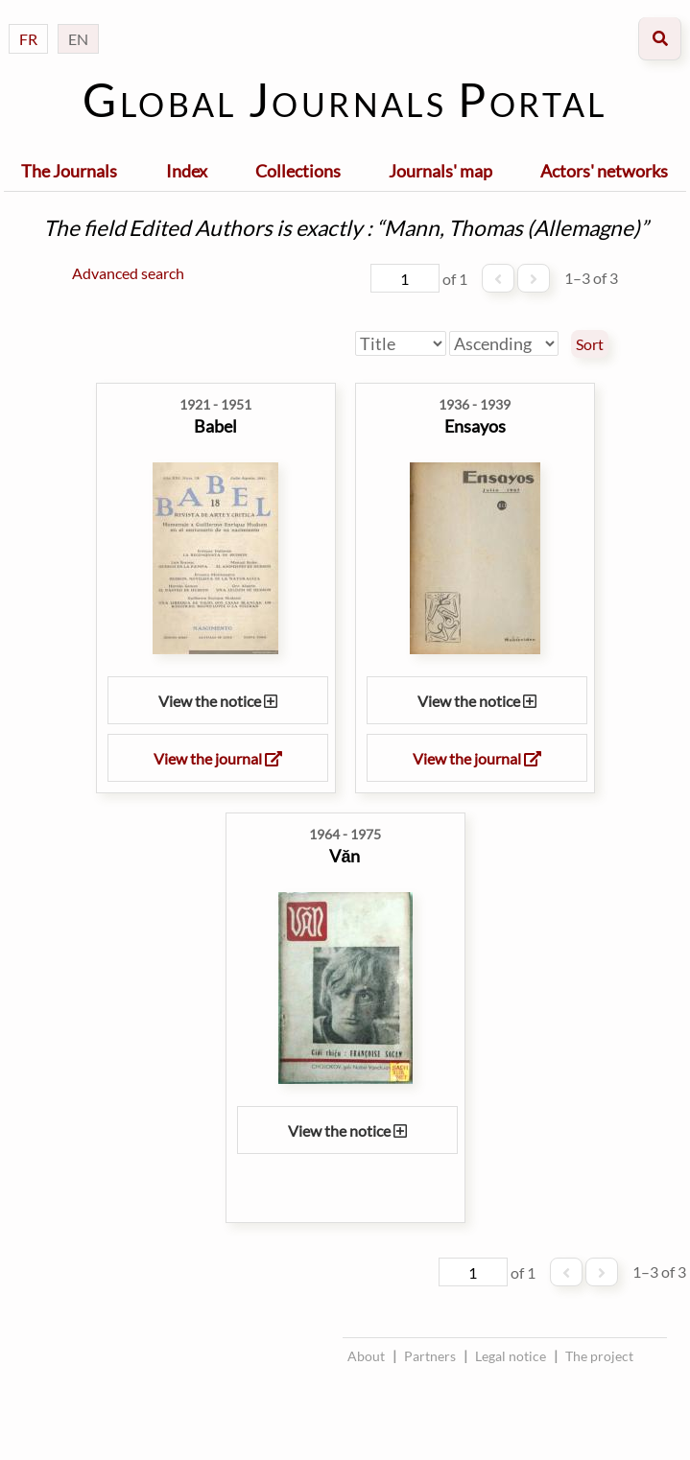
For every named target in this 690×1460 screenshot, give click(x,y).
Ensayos (475, 425)
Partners (430, 1356)
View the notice (217, 701)
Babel (215, 425)
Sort (590, 344)
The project (599, 1356)
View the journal (218, 758)
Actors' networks (604, 170)
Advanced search (128, 273)
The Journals (69, 170)
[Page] (405, 278)
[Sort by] (400, 343)
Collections (298, 170)
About (366, 1356)
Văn (344, 855)
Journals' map (440, 170)
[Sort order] (504, 343)
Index (186, 170)
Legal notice (510, 1356)
